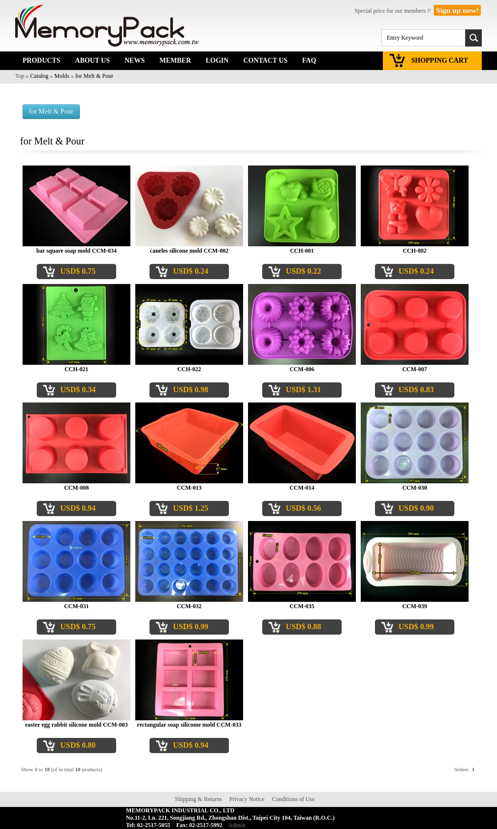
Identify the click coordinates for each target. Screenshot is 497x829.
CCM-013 (189, 487)
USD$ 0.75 (78, 271)
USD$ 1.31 (303, 389)
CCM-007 (414, 369)
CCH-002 (415, 250)
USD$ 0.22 (303, 271)
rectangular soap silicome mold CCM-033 (189, 724)
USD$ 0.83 (416, 389)
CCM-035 (302, 606)
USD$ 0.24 (190, 271)
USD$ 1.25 (190, 508)
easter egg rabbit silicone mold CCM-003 (76, 724)
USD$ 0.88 (303, 626)
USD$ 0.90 (416, 508)
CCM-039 (414, 606)
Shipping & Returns (198, 799)
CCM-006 (302, 369)
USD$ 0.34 (78, 389)
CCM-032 (189, 606)
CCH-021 (77, 369)
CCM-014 (302, 487)
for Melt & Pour (94, 75)
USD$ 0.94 (78, 508)
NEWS (134, 60)
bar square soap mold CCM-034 (76, 250)
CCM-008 (76, 487)
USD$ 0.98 (190, 389)
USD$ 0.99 (190, 626)
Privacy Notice (247, 799)
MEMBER (175, 60)
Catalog (39, 75)
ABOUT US (92, 60)
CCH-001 (302, 250)
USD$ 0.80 (78, 745)
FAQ (309, 60)
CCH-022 (189, 369)
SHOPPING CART (439, 60)
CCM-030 (414, 487)
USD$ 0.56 (303, 508)
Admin (236, 825)
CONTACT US (265, 60)
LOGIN (217, 60)
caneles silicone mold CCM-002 (189, 250)
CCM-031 (76, 606)
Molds (62, 75)
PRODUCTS (41, 60)
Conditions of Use (293, 799)
